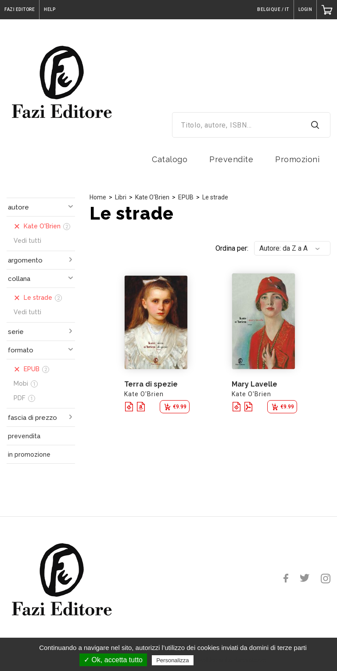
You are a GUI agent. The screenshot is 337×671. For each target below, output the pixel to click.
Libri (120, 197)
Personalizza (172, 660)
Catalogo (169, 159)
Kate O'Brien (152, 197)
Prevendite (231, 159)
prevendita (24, 436)
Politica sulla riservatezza (232, 660)
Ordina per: (231, 248)
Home (98, 197)
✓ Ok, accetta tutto (113, 660)
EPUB (186, 197)
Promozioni (297, 159)
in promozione (29, 454)
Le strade (215, 197)
